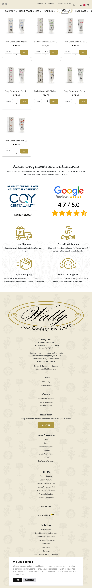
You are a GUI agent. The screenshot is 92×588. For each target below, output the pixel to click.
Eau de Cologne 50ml (46, 487)
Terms (36, 366)
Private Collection (46, 494)
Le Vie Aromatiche (46, 454)
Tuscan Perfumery (46, 497)
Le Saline (46, 450)
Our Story (46, 382)
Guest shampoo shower (46, 540)
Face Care (80, 11)
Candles (46, 457)
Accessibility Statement (46, 369)
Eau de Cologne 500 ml (46, 483)
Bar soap (46, 551)
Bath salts (46, 547)
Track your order (46, 402)
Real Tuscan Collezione (46, 490)
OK (18, 580)
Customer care (46, 406)
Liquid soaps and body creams (46, 554)
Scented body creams (46, 536)
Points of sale (46, 385)
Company (10, 11)
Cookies (54, 366)
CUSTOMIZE (29, 580)
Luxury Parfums (46, 480)
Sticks (46, 439)
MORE (8, 51)
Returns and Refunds (46, 398)
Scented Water (46, 476)
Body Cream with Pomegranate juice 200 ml (24, 140)
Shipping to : (54, 4)
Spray (46, 443)
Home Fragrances (29, 11)
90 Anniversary (46, 447)
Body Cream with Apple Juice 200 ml (50, 41)
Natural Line (44, 515)
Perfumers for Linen (46, 461)
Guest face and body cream (46, 533)
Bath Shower (46, 529)
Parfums (48, 11)
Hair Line (46, 544)
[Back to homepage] (65, 11)
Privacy (45, 366)
